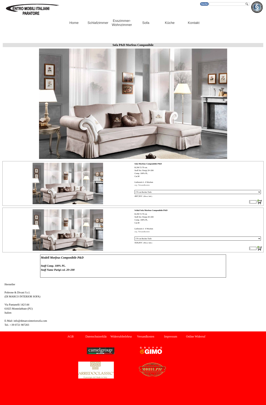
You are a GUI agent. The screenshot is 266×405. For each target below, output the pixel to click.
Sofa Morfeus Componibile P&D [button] (148, 164)
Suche (204, 3)
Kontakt (193, 23)
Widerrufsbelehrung (122, 336)
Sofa (145, 23)
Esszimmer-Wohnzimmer (122, 23)
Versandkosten (145, 336)
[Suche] (229, 4)
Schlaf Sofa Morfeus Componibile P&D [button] (151, 210)
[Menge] (252, 201)
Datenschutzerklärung (98, 336)
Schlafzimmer (98, 23)
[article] (133, 183)
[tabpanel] (133, 266)
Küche (170, 23)
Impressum (170, 336)
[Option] (198, 192)
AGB (70, 336)
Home (74, 23)
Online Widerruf (195, 336)
